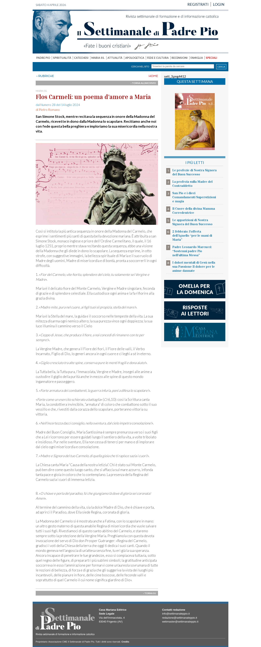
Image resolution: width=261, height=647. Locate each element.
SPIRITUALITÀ (62, 57)
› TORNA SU (149, 593)
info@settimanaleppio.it (176, 613)
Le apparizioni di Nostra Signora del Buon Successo (192, 222)
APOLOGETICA (134, 57)
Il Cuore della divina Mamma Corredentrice (193, 210)
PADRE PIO (43, 57)
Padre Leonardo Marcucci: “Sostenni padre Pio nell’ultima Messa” (192, 251)
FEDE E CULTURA (158, 57)
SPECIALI (211, 57)
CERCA (221, 66)
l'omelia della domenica (194, 289)
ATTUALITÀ (114, 57)
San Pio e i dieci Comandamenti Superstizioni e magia (194, 197)
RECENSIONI (179, 57)
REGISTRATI (198, 4)
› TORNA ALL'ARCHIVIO (143, 83)
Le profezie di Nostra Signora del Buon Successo (194, 172)
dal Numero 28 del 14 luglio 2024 (58, 105)
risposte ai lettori (194, 310)
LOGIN (218, 4)
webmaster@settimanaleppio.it (180, 621)
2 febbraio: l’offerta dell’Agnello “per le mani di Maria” (192, 235)
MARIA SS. (98, 57)
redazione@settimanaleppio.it (179, 617)
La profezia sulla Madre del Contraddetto (192, 183)
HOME (153, 76)
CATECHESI (81, 57)
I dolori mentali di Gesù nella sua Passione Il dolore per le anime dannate (193, 266)
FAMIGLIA (196, 57)
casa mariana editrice (194, 332)
